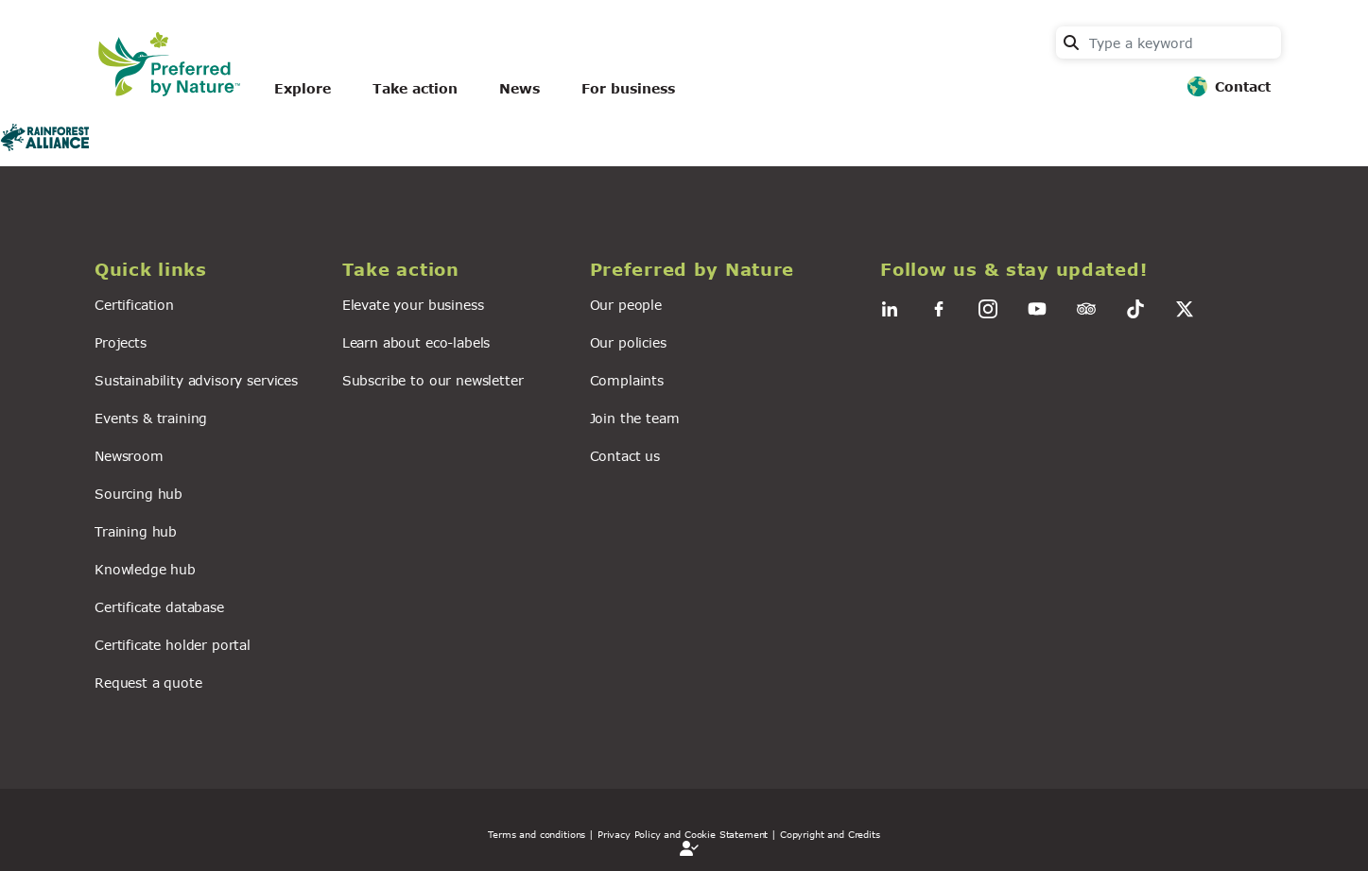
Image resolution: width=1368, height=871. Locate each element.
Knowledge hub (145, 569)
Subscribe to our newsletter (433, 380)
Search (1071, 42)
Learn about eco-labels (416, 342)
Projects (121, 342)
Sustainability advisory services (196, 380)
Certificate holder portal (173, 645)
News (519, 88)
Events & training (151, 418)
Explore (302, 88)
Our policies (628, 342)
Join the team (635, 418)
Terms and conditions (536, 834)
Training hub (136, 531)
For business (628, 88)
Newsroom (129, 456)
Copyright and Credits (830, 834)
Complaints (627, 380)
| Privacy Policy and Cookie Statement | (682, 834)
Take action (415, 88)
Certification (134, 305)
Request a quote (148, 683)
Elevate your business (413, 305)
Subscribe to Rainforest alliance (7, 158)
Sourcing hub (138, 494)
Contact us (625, 456)
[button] (207, 270)
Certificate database (159, 607)
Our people (626, 305)
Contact (1243, 86)
